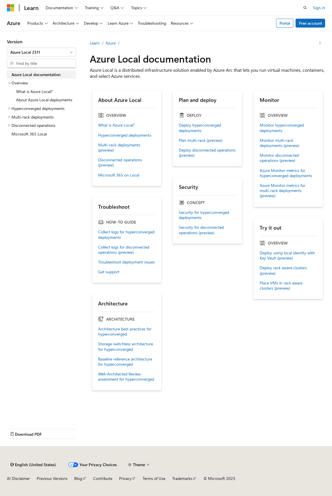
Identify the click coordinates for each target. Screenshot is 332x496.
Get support (108, 271)
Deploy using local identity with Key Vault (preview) (287, 255)
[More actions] (320, 43)
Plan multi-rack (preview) (200, 140)
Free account (310, 23)
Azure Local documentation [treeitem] (36, 74)
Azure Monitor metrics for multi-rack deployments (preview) (282, 190)
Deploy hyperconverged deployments (200, 128)
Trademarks (182, 478)
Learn (95, 43)
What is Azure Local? (116, 125)
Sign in (319, 7)
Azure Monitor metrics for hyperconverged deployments (286, 173)
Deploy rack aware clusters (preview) (283, 270)
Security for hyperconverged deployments (204, 215)
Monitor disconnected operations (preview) (279, 158)
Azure (111, 43)
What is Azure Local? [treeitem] (34, 91)
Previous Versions (52, 478)
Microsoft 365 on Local (118, 175)
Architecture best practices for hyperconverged (125, 331)
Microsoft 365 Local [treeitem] (29, 134)
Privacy (125, 478)
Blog (78, 478)
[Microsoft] (10, 7)
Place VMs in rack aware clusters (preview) (281, 285)
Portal (284, 23)
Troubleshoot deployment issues (126, 262)
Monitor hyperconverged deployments (282, 128)
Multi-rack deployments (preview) (119, 147)
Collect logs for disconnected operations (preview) (123, 250)
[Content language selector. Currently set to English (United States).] (33, 464)
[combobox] (41, 52)
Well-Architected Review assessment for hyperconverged (126, 376)
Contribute (102, 478)
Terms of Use (154, 478)
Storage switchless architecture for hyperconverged (125, 346)
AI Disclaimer (18, 478)
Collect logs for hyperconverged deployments (126, 234)
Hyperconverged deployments (124, 135)
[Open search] (305, 8)
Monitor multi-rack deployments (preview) (279, 143)
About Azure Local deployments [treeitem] (44, 99)
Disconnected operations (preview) (120, 162)
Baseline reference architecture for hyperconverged (125, 361)
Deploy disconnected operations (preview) (207, 153)
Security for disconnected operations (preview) (201, 230)
